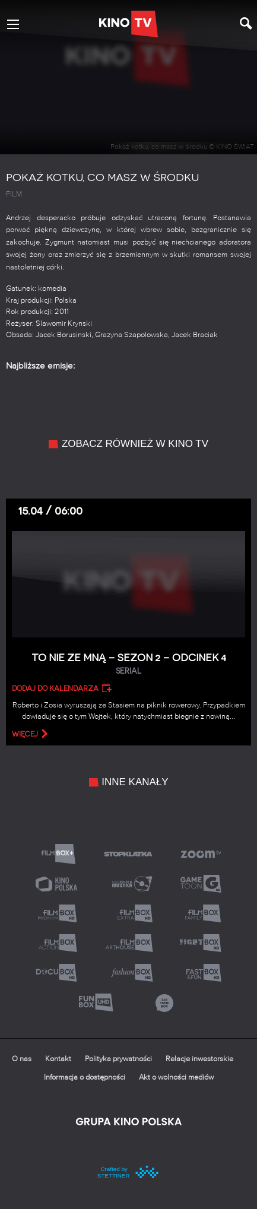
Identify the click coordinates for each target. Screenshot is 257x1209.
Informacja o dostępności (84, 1077)
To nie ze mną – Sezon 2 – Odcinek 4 (128, 664)
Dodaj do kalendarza (55, 688)
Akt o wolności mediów (176, 1077)
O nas (21, 1059)
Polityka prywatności (118, 1059)
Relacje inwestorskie (199, 1059)
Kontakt (58, 1059)
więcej (25, 734)
